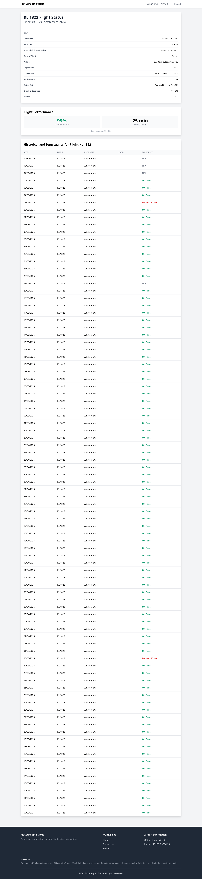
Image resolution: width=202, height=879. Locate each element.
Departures (152, 3)
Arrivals (164, 3)
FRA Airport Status (32, 4)
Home (106, 840)
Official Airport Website (155, 840)
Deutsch (177, 4)
